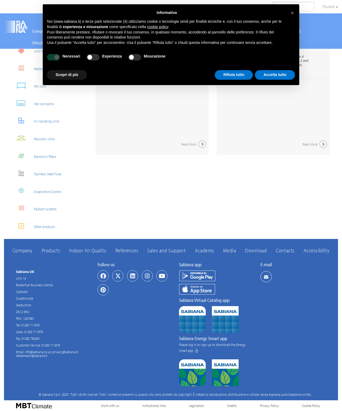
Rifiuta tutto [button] (233, 75)
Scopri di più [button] (67, 75)
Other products (33, 226)
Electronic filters (34, 156)
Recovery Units (33, 138)
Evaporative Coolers (36, 191)
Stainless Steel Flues (36, 173)
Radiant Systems (34, 208)
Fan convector (33, 103)
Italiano (330, 7)
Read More (194, 144)
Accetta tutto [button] (274, 75)
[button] (292, 13)
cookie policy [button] (157, 27)
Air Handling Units (36, 120)
